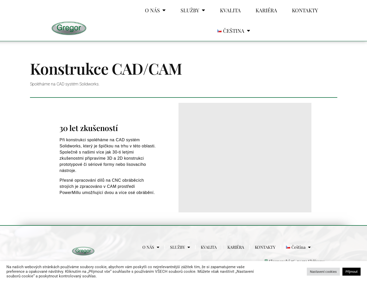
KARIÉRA (266, 10)
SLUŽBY (193, 10)
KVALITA (230, 10)
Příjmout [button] (351, 272)
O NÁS (155, 10)
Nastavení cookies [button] (323, 272)
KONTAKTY (305, 10)
